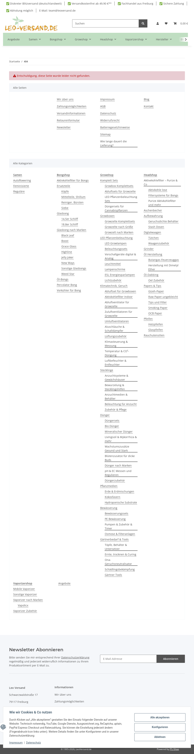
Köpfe (65, 191)
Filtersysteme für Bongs (163, 195)
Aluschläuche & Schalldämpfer (114, 328)
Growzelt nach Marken (119, 232)
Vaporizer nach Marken (28, 600)
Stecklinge (106, 370)
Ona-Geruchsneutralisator (118, 562)
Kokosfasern (112, 497)
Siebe (64, 208)
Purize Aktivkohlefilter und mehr (162, 203)
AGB (103, 106)
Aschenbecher (153, 210)
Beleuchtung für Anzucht (121, 404)
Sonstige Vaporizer (25, 594)
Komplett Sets (109, 180)
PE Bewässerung (115, 519)
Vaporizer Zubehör (25, 611)
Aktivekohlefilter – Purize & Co (161, 182)
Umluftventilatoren (117, 321)
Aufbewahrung (153, 216)
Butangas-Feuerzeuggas (163, 260)
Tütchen (153, 238)
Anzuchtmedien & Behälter (116, 396)
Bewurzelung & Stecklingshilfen (115, 387)
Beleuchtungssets (116, 249)
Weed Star (67, 274)
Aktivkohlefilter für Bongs (73, 180)
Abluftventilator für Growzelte (117, 304)
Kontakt (148, 106)
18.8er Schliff (69, 224)
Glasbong (63, 213)
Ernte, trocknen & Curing (120, 554)
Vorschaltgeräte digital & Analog (120, 256)
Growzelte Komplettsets (120, 221)
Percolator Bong (67, 285)
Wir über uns (65, 99)
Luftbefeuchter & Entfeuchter (115, 362)
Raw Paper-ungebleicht (163, 297)
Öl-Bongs (62, 279)
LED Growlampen (116, 243)
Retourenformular (68, 120)
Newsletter (64, 127)
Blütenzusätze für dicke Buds (120, 458)
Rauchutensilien (154, 335)
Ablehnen (159, 736)
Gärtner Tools (113, 575)
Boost (64, 241)
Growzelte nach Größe (119, 227)
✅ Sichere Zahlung (171, 3)
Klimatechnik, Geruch (114, 286)
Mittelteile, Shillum (73, 197)
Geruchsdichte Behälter (163, 221)
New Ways (67, 263)
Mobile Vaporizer (24, 589)
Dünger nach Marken (118, 465)
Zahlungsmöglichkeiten (71, 106)
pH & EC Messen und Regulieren (118, 473)
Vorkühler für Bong (69, 290)
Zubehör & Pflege (116, 409)
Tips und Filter (157, 302)
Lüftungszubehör (116, 336)
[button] (157, 23)
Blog (146, 99)
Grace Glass (68, 246)
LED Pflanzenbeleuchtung (116, 238)
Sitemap (105, 134)
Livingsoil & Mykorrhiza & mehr (121, 439)
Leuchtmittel (113, 264)
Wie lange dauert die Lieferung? (113, 143)
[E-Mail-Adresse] (128, 659)
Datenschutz (33, 742)
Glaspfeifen (155, 330)
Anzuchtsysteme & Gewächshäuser (116, 377)
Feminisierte (21, 186)
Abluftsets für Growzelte (120, 191)
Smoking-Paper (157, 308)
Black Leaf (67, 235)
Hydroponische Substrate (121, 502)
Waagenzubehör (158, 243)
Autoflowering (22, 180)
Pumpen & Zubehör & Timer (118, 526)
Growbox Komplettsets (119, 186)
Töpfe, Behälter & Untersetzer (116, 547)
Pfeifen (148, 319)
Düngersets (112, 420)
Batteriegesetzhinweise (115, 127)
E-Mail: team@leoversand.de (57, 10)
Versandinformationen (71, 113)
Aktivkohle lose (157, 190)
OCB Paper (155, 313)
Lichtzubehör (113, 280)
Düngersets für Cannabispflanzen (116, 208)
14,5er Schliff (69, 219)
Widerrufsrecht (110, 120)
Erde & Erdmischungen (119, 491)
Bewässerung (108, 508)
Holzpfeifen (155, 324)
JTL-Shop (174, 749)
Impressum (16, 742)
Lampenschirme (115, 269)
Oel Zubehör (156, 280)
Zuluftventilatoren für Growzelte (118, 313)
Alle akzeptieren (159, 717)
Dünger (105, 415)
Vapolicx (23, 605)
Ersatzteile (63, 186)
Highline (66, 252)
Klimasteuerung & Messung (116, 343)
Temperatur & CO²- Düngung (117, 353)
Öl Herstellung (153, 254)
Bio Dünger (112, 426)
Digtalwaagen (152, 232)
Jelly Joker (67, 257)
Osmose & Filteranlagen (120, 534)
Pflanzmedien (108, 486)
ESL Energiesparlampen (120, 275)
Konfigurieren (160, 727)
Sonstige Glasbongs (73, 268)
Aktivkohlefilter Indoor (119, 297)
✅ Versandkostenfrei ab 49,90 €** (90, 3)
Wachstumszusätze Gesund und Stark (117, 448)
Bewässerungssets (116, 513)
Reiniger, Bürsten (72, 202)
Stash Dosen (156, 227)
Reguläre (19, 191)
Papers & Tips (152, 286)
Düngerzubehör (115, 480)
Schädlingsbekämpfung (120, 569)
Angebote (64, 583)
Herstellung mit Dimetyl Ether (163, 267)
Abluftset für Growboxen (120, 291)
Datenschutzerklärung (75, 657)
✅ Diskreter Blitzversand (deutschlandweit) (34, 3)
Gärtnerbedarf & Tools (114, 539)
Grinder (149, 249)
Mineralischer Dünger (119, 431)
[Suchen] (105, 23)
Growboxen (107, 216)
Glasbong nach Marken (71, 230)
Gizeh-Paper (156, 291)
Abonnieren (170, 659)
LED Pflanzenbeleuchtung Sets (121, 199)
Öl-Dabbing (151, 275)
